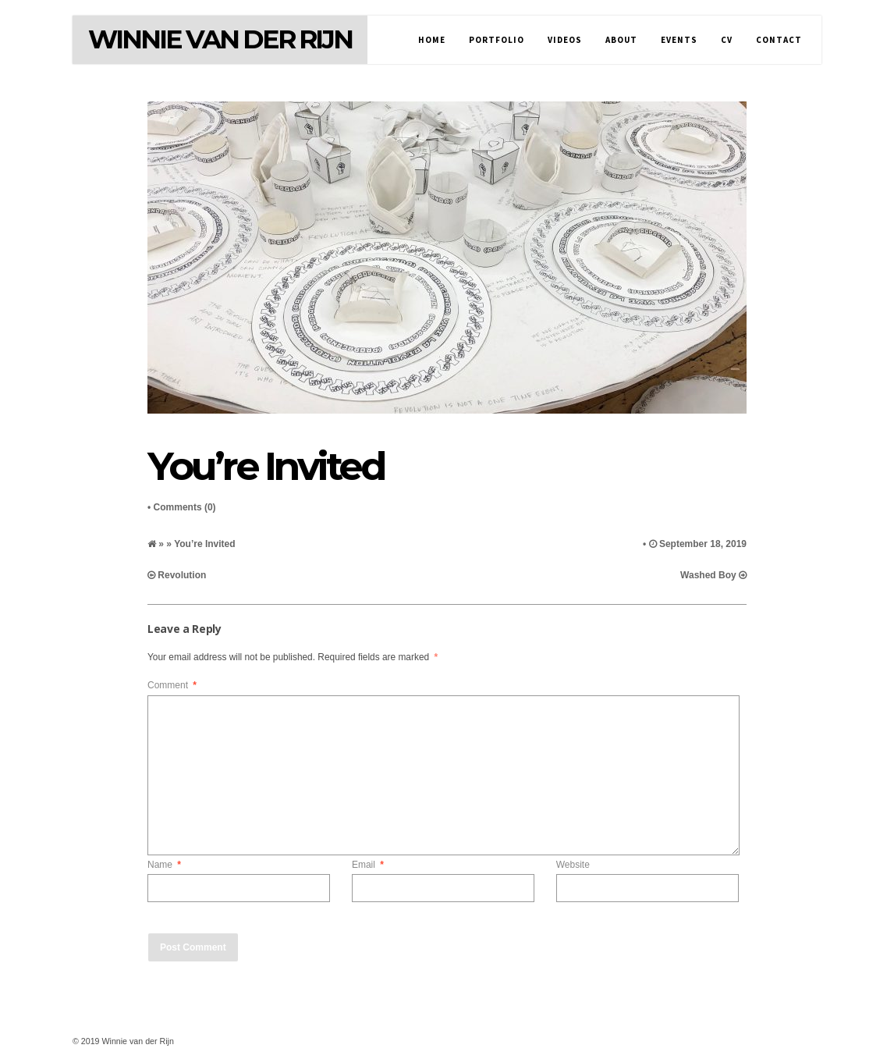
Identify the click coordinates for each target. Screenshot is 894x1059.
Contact (779, 39)
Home (431, 39)
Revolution (182, 575)
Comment (172, 685)
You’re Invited (265, 466)
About (621, 39)
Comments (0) (185, 507)
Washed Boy (708, 575)
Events (679, 39)
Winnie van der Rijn (220, 39)
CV (727, 39)
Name (164, 864)
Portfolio (496, 39)
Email (368, 864)
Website (573, 864)
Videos (565, 39)
